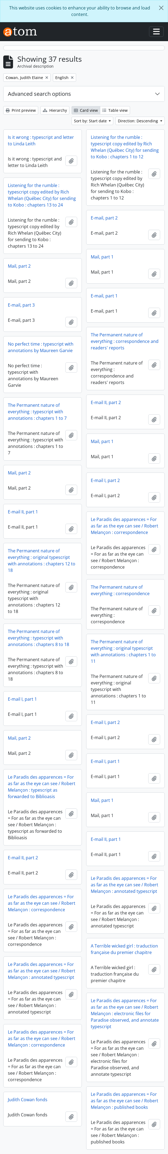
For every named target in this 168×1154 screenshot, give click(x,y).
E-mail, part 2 (104, 218)
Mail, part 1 (102, 257)
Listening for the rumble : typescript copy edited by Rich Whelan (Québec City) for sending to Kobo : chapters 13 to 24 (42, 195)
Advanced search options (39, 93)
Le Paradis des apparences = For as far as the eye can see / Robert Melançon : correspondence (124, 525)
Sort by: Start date (91, 120)
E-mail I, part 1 (22, 699)
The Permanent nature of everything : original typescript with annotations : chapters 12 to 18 (41, 560)
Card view (86, 110)
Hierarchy (55, 110)
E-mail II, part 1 (23, 512)
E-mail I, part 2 (105, 480)
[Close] (161, 7)
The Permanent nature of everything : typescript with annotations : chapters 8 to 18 (38, 637)
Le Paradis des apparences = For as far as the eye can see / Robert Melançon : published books (124, 1100)
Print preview (21, 110)
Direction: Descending (138, 120)
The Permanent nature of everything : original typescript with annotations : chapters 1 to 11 (123, 651)
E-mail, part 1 (104, 296)
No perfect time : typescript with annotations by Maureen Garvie (40, 347)
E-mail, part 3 (21, 305)
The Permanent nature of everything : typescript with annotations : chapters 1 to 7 (37, 411)
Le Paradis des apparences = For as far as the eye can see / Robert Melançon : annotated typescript (124, 884)
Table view (115, 110)
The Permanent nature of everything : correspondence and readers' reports (125, 341)
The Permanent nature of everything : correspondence (120, 590)
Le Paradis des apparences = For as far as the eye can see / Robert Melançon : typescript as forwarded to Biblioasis (41, 786)
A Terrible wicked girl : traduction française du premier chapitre (124, 949)
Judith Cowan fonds (27, 1100)
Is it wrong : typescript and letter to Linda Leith (41, 140)
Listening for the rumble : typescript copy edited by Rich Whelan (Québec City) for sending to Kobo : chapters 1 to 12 (125, 147)
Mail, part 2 (19, 266)
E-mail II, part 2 (106, 402)
